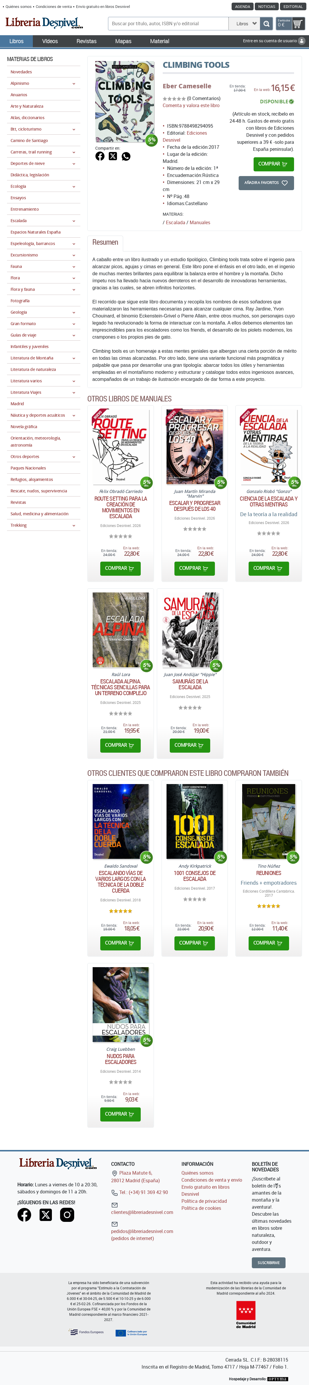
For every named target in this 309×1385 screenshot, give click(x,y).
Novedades (21, 72)
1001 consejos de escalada (194, 876)
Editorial (293, 6)
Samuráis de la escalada (190, 684)
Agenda (242, 6)
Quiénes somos (19, 6)
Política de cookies (201, 1208)
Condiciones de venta (54, 6)
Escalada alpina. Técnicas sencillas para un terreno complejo (120, 687)
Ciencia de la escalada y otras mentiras (268, 501)
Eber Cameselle (187, 86)
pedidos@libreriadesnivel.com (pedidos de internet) (142, 1231)
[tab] (105, 243)
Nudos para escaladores (120, 1059)
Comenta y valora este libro (191, 105)
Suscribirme (269, 1262)
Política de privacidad (204, 1201)
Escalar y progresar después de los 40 (194, 506)
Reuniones (268, 873)
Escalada (175, 222)
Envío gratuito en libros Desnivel (103, 6)
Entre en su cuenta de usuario (274, 40)
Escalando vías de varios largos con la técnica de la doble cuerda (120, 882)
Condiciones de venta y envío (211, 1180)
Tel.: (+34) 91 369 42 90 (139, 1192)
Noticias (266, 6)
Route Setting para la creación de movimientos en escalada (120, 507)
